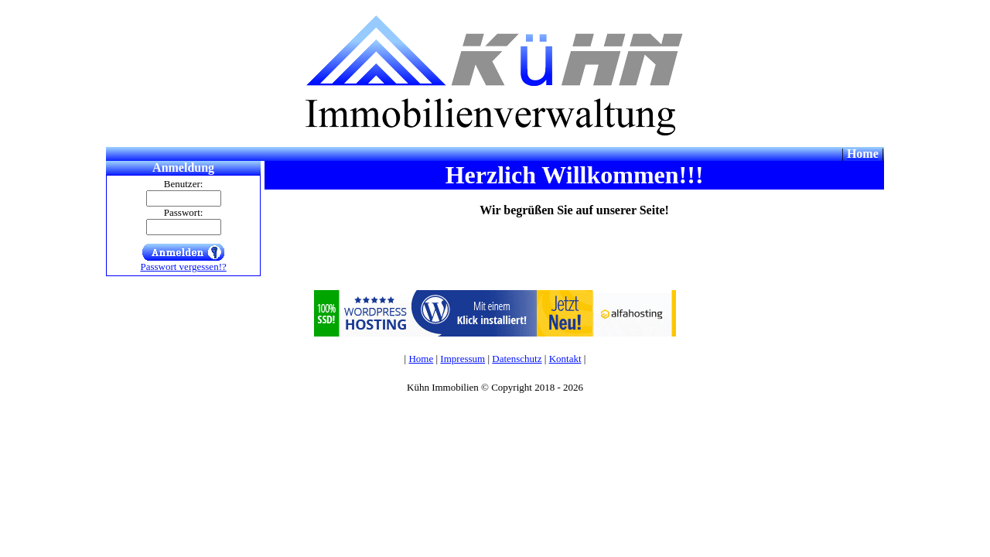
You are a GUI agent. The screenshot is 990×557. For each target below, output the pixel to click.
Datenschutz (516, 358)
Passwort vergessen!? (183, 266)
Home (420, 358)
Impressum (462, 358)
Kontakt (565, 358)
